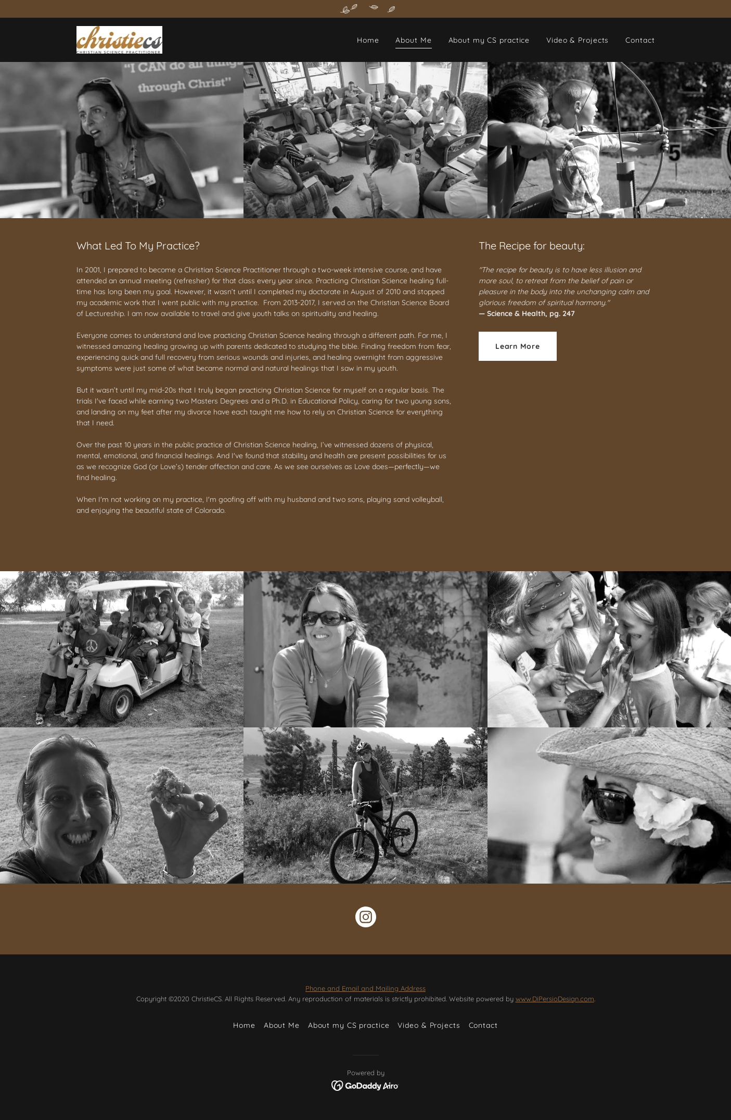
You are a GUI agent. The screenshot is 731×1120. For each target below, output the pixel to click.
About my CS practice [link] (489, 40)
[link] (119, 39)
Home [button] (244, 1025)
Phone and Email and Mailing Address (365, 988)
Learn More (517, 346)
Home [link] (368, 40)
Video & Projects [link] (577, 40)
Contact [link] (640, 40)
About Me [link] (413, 40)
